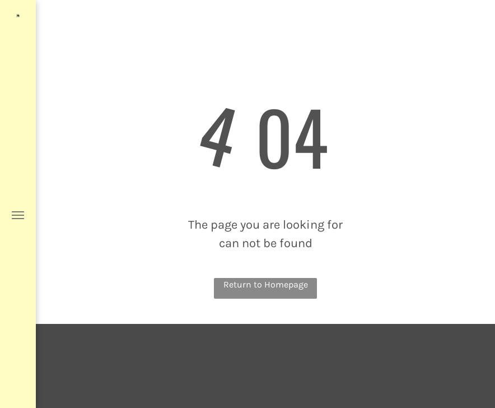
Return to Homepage (265, 284)
